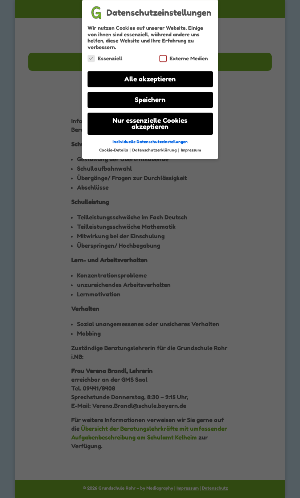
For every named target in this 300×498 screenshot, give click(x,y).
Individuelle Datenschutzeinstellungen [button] (150, 138)
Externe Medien (183, 55)
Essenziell (105, 55)
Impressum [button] (191, 147)
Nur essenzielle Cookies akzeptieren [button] (150, 120)
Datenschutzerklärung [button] (155, 147)
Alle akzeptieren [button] (150, 76)
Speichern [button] (150, 96)
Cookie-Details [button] (114, 147)
